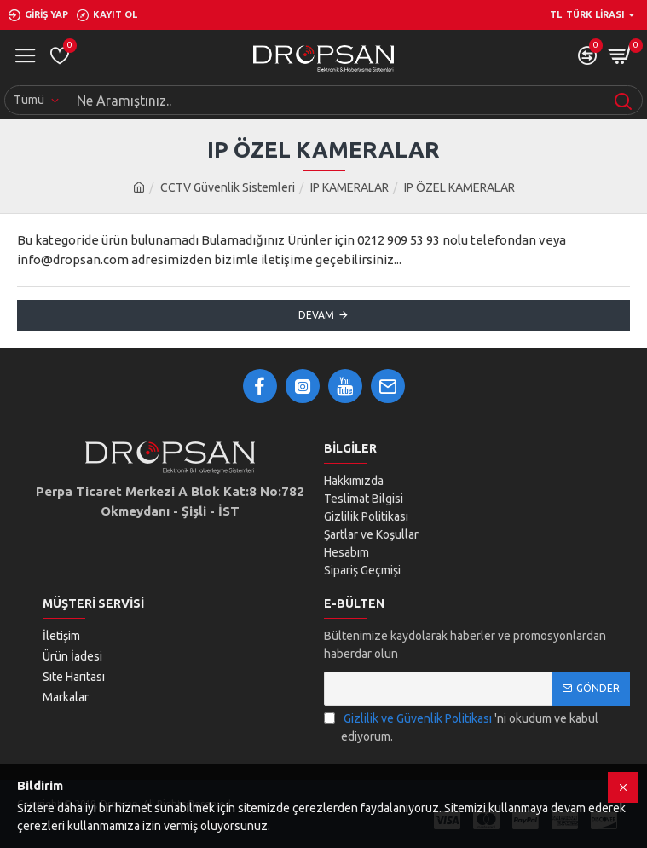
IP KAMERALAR (349, 187)
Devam (316, 314)
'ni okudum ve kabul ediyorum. (461, 726)
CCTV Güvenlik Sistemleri (227, 187)
